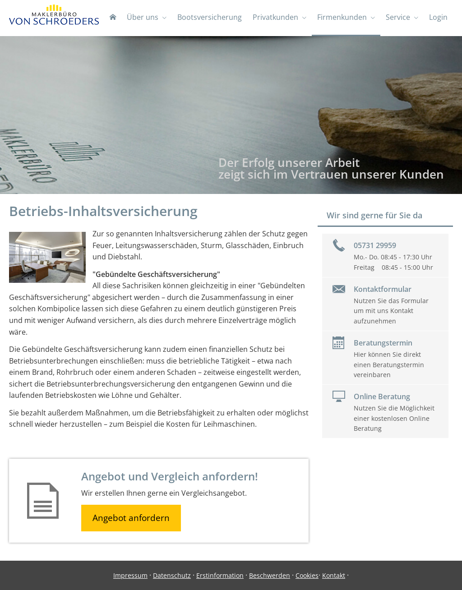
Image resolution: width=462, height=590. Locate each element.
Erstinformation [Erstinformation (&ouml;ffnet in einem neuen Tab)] (220, 575)
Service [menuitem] (398, 17)
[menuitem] (112, 18)
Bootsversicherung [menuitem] (209, 17)
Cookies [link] (307, 575)
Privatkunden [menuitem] (275, 17)
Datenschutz (172, 575)
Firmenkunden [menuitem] (342, 17)
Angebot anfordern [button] (131, 518)
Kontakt (333, 575)
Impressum (130, 575)
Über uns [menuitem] (142, 17)
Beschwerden (269, 575)
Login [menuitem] (438, 17)
